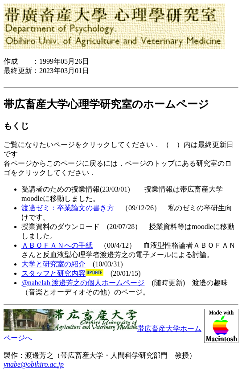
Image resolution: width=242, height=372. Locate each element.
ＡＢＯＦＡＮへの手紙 (57, 245)
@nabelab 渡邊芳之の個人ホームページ (82, 282)
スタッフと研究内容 (53, 273)
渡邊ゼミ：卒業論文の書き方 (67, 208)
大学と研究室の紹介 (53, 264)
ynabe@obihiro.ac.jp (34, 364)
